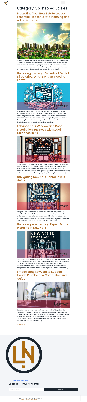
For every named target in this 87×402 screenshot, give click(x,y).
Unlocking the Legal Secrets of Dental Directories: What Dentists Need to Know (43, 76)
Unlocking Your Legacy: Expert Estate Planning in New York (42, 226)
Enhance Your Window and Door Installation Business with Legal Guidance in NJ (39, 129)
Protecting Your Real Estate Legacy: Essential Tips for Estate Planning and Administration (43, 16)
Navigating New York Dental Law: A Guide (41, 178)
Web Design (28, 399)
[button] (63, 2)
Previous (21, 325)
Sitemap (23, 399)
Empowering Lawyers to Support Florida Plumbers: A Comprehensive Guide (42, 275)
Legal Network (34, 399)
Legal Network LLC (36, 398)
